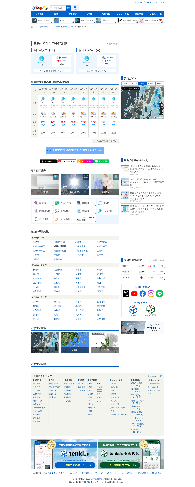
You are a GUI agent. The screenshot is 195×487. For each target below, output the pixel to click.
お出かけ (91, 394)
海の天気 (114, 387)
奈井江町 (101, 278)
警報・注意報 (69, 384)
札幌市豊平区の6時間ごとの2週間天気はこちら (77, 150)
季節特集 (139, 14)
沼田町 (100, 291)
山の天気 (114, 384)
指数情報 (106, 14)
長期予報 (36, 397)
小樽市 (36, 302)
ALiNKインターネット (66, 473)
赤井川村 (101, 319)
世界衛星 (81, 390)
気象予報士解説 (154, 384)
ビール (99, 401)
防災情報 (73, 14)
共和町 (100, 310)
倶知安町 (79, 310)
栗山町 (100, 283)
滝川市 (78, 274)
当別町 (36, 259)
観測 (56, 14)
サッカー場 (114, 397)
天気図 (89, 14)
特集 (149, 393)
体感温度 (91, 408)
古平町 (36, 319)
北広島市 (79, 255)
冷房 (98, 394)
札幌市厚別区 (39, 251)
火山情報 (67, 394)
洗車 (90, 411)
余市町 (78, 319)
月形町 (36, 287)
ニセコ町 (58, 306)
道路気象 (36, 418)
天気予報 (39, 14)
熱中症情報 (138, 407)
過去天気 (52, 394)
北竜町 (78, 291)
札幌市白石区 (39, 246)
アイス (99, 397)
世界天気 (36, 387)
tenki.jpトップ (138, 2)
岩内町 (36, 315)
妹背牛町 (101, 287)
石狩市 (100, 255)
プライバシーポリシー (104, 473)
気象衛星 (81, 387)
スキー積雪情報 (138, 425)
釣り (112, 411)
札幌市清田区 (81, 251)
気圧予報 (36, 390)
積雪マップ (37, 404)
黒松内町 (101, 302)
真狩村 (78, 306)
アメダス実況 (54, 387)
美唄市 (78, 270)
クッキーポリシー (126, 473)
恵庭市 (57, 255)
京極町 (57, 310)
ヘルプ (161, 2)
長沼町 (78, 283)
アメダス (151, 83)
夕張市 (36, 270)
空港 (112, 390)
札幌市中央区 (60, 242)
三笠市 (57, 274)
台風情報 (67, 397)
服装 (90, 390)
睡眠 (90, 414)
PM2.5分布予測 (39, 408)
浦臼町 (57, 287)
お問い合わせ (156, 473)
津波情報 (67, 390)
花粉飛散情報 (138, 384)
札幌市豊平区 (60, 246)
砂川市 (100, 274)
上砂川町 (37, 283)
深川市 (57, 278)
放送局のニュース (155, 390)
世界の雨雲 (37, 411)
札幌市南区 (80, 246)
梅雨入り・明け (138, 402)
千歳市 (36, 255)
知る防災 (67, 401)
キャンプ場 (114, 404)
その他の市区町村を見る (106, 141)
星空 (90, 397)
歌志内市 (37, 278)
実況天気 (52, 390)
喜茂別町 (37, 310)
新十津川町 (80, 287)
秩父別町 (37, 291)
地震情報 (67, 387)
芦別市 (100, 270)
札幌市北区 (80, 242)
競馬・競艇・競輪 (117, 408)
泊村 (56, 315)
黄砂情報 (36, 421)
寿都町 (78, 302)
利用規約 (86, 473)
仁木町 (57, 319)
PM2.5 (159, 83)
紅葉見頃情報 (138, 413)
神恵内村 (79, 315)
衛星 (125, 83)
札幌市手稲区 (60, 251)
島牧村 (57, 302)
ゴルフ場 (114, 401)
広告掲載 (142, 473)
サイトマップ (151, 2)
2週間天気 (37, 394)
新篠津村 (58, 259)
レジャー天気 (122, 14)
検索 (68, 8)
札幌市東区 (102, 242)
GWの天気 (138, 396)
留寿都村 (101, 306)
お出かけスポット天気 (119, 414)
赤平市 (36, 274)
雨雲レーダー (38, 401)
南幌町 (78, 278)
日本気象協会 (49, 473)
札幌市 (36, 242)
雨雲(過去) (53, 384)
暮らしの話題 (153, 387)
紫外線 (91, 404)
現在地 (75, 9)
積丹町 (100, 315)
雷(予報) (36, 414)
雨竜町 (57, 291)
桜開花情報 (138, 390)
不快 (100, 390)
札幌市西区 (102, 246)
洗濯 (90, 387)
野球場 (113, 394)
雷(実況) (52, 397)
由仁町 (57, 283)
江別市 (100, 251)
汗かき (99, 387)
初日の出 (138, 430)
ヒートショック (138, 419)
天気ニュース (156, 14)
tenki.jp (40, 8)
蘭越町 (36, 306)
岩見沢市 (58, 270)
